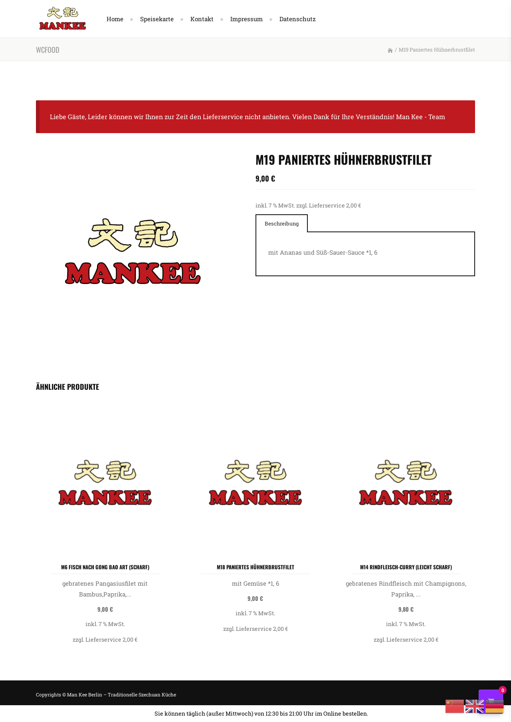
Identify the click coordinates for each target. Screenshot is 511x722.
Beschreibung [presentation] (282, 223)
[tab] (282, 223)
